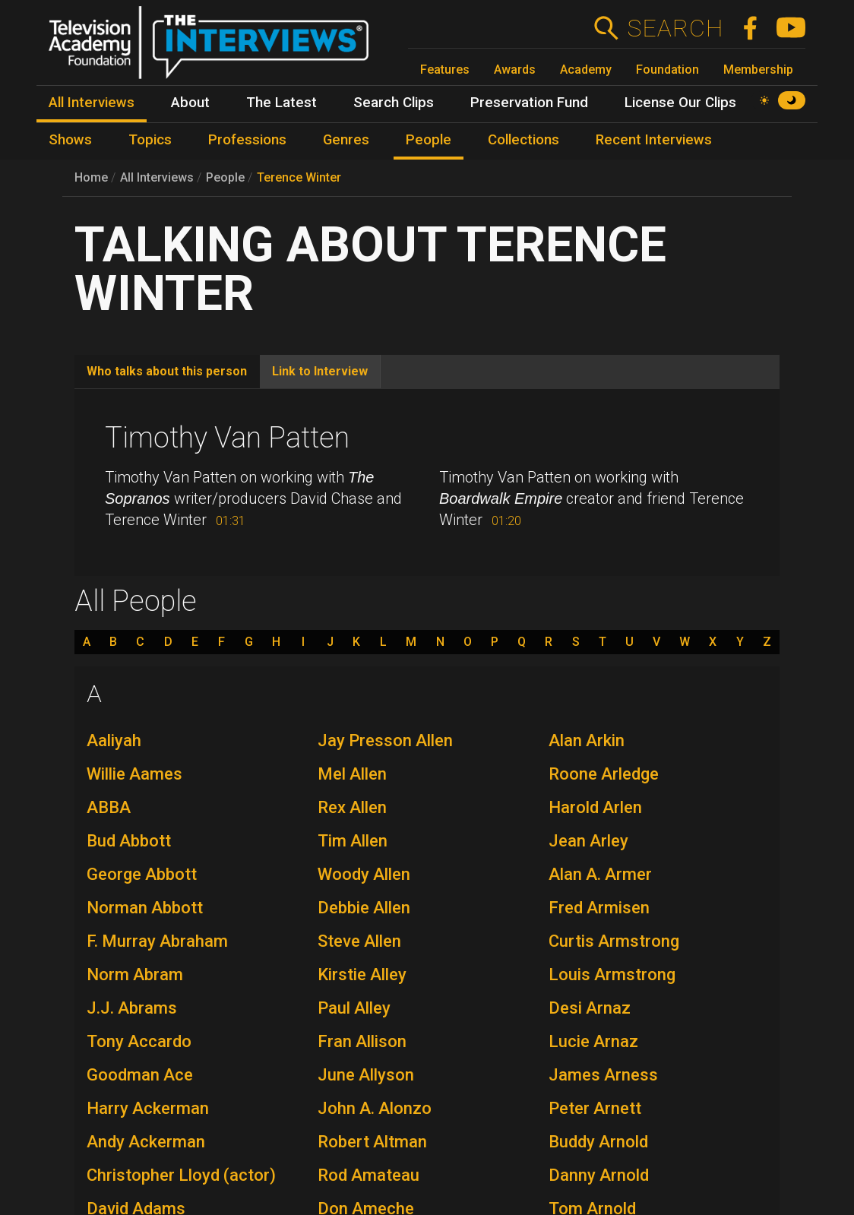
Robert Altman (372, 1141)
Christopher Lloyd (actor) (181, 1175)
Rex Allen (352, 807)
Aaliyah (114, 740)
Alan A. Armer (600, 874)
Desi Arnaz (590, 1007)
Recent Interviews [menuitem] (654, 139)
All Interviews (157, 177)
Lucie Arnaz (593, 1041)
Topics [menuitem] (150, 139)
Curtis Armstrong (614, 941)
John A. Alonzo (375, 1108)
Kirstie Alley (362, 974)
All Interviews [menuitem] (91, 102)
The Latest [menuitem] (281, 102)
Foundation (667, 69)
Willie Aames (134, 773)
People (225, 177)
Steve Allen (359, 941)
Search (675, 28)
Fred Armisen (599, 907)
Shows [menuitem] (70, 139)
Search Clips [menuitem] (393, 102)
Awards (515, 69)
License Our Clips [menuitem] (680, 102)
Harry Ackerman (148, 1108)
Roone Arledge (604, 773)
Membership (758, 69)
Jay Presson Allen (385, 740)
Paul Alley (354, 1007)
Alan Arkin (587, 740)
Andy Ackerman (146, 1141)
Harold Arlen (595, 807)
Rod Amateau (368, 1175)
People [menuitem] (428, 139)
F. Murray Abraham (157, 941)
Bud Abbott (129, 840)
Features (445, 69)
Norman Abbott (145, 907)
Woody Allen (364, 874)
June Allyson (366, 1074)
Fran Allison (362, 1041)
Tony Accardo (139, 1041)
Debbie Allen (364, 907)
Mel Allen (352, 773)
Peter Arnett (595, 1108)
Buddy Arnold (598, 1141)
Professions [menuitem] (247, 139)
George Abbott (142, 874)
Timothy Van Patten (227, 437)
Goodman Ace (140, 1074)
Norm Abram (135, 974)
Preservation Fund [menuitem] (529, 102)
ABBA (109, 807)
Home (91, 177)
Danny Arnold (599, 1175)
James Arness (603, 1074)
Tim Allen (352, 840)
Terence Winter (299, 177)
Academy (586, 69)
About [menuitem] (190, 102)
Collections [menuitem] (523, 139)
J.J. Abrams (132, 1007)
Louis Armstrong (612, 974)
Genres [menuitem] (346, 139)
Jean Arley (588, 840)
